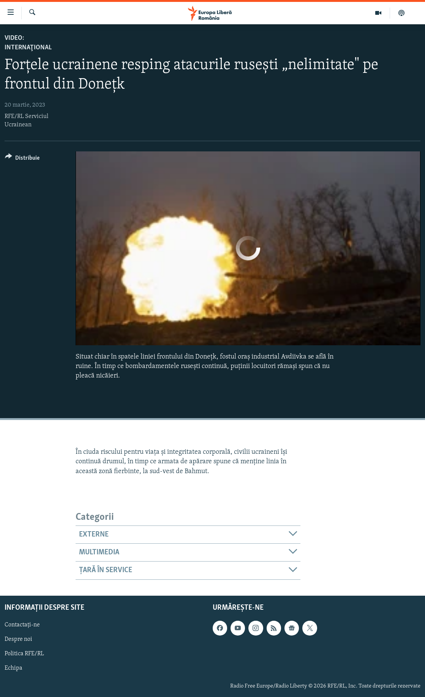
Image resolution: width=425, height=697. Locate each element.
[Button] (22, 159)
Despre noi (18, 639)
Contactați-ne (22, 625)
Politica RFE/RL (24, 654)
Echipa (13, 668)
